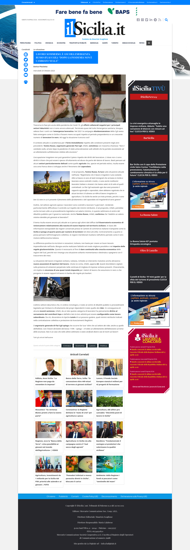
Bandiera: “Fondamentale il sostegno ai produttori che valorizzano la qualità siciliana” (108, 445)
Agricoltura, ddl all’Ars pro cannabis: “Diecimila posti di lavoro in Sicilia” (109, 412)
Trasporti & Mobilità (77, 43)
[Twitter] (26, 60)
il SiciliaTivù (96, 2)
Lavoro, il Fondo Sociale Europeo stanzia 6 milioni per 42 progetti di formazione (109, 381)
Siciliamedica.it (152, 2)
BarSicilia (94, 43)
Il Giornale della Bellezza (136, 2)
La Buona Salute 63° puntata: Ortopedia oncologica (144, 242)
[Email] (26, 75)
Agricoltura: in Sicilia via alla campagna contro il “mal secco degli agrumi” (78, 444)
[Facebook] (26, 54)
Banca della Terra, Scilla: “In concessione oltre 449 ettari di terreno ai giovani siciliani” (79, 381)
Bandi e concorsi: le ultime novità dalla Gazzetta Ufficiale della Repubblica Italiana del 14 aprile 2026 (148, 364)
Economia (61, 43)
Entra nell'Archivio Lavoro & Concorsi (149, 386)
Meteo (141, 43)
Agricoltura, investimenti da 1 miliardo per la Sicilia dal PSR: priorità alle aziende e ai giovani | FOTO (48, 480)
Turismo (114, 43)
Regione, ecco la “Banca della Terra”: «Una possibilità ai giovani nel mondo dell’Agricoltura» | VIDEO (48, 445)
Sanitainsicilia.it (165, 2)
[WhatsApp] (26, 70)
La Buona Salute (149, 214)
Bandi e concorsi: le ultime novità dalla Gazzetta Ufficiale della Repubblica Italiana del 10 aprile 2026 (148, 377)
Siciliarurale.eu (108, 2)
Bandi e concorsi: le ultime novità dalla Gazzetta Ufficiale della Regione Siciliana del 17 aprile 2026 (147, 352)
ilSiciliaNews (149, 96)
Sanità (105, 43)
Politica (38, 43)
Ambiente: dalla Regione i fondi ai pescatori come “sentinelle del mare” (107, 478)
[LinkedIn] (26, 65)
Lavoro (92, 345)
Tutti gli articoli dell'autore (43, 337)
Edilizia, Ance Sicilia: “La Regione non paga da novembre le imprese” (46, 381)
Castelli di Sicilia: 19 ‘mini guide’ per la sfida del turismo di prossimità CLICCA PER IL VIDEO (148, 279)
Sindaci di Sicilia (128, 43)
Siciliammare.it (120, 2)
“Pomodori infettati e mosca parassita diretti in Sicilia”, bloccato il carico (78, 478)
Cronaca (49, 43)
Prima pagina (25, 43)
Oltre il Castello (149, 250)
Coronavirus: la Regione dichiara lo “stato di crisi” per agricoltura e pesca (79, 412)
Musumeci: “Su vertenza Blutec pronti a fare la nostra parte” (48, 412)
